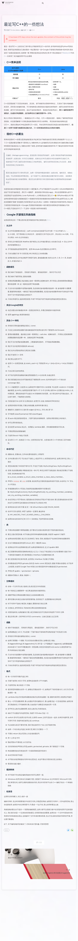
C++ (35, 31)
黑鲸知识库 (12, 57)
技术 (27, 31)
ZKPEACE (10, 2)
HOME (8, 3)
